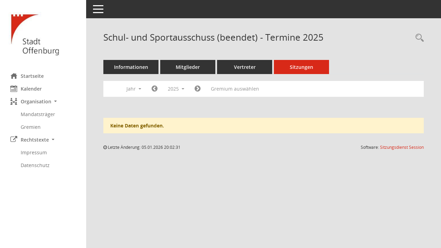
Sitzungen (301, 67)
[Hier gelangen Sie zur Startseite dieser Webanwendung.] (43, 34)
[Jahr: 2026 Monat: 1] (197, 89)
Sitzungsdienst (402, 147)
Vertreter (245, 67)
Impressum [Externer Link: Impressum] (34, 152)
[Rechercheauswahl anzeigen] (418, 38)
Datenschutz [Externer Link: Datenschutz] (35, 165)
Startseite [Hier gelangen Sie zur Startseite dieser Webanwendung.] (27, 75)
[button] (43, 101)
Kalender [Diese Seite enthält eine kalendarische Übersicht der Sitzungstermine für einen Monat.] (26, 88)
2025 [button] (176, 88)
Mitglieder (188, 67)
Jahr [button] (133, 88)
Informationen (131, 67)
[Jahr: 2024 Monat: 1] (154, 89)
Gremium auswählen (235, 88)
